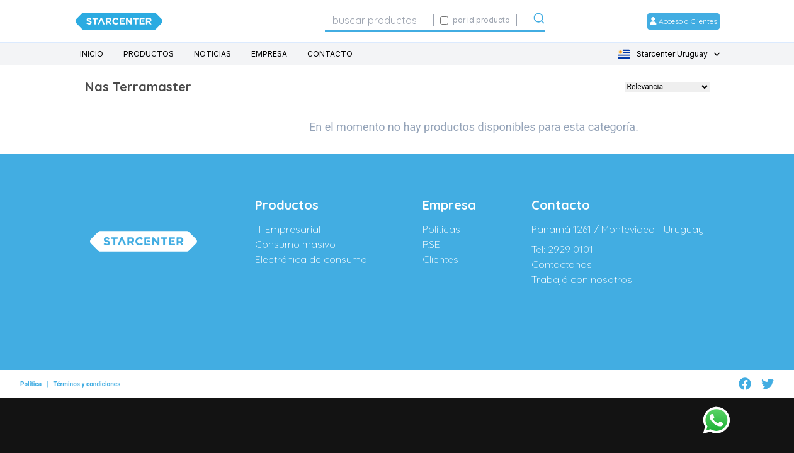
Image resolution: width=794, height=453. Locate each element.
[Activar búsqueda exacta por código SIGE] (444, 20)
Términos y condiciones (86, 378)
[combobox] (379, 20)
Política (31, 378)
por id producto (481, 20)
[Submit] (539, 20)
